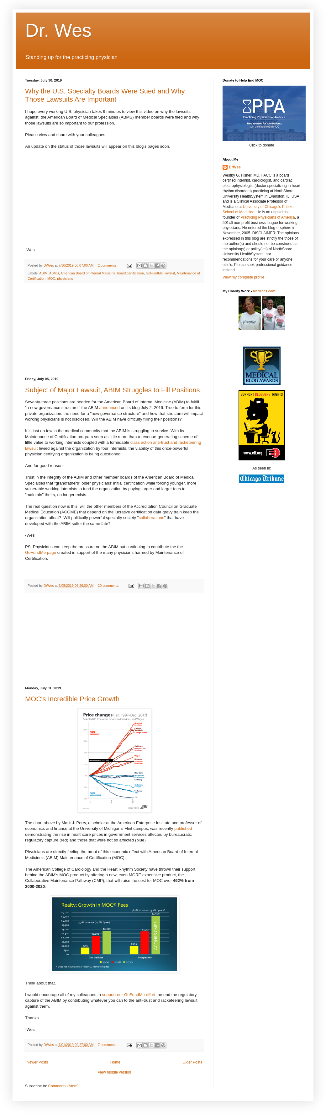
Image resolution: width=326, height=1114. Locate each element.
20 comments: (109, 585)
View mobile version (114, 1072)
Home (115, 1062)
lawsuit (170, 273)
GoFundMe (154, 273)
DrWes (235, 167)
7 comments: (108, 1045)
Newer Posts (37, 1062)
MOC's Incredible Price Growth (72, 699)
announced (109, 407)
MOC (51, 278)
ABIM (43, 273)
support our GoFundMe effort (128, 994)
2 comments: (108, 265)
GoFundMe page (40, 552)
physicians (65, 278)
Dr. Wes (58, 30)
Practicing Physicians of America (267, 217)
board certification (130, 273)
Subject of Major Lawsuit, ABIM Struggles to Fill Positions (112, 390)
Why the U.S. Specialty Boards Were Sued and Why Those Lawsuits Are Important (105, 95)
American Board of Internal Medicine (87, 273)
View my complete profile (243, 277)
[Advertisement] (114, 330)
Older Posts (192, 1062)
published (183, 828)
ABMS (54, 273)
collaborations (151, 517)
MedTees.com (264, 291)
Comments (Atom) (63, 1086)
